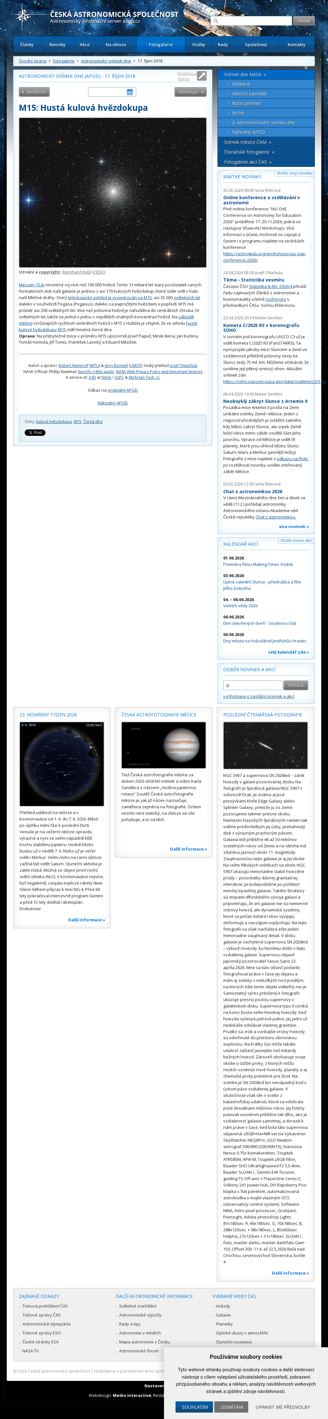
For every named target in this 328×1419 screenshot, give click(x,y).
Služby (198, 44)
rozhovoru (276, 299)
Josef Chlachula (183, 365)
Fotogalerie (161, 44)
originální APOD (123, 390)
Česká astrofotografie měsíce (158, 715)
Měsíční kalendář (249, 94)
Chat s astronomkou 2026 (252, 491)
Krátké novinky (242, 177)
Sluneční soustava (234, 1342)
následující (188, 92)
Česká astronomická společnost (59, 1371)
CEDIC (98, 272)
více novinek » (294, 526)
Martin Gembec (269, 318)
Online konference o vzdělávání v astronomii (261, 200)
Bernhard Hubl (76, 272)
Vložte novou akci (296, 540)
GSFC (119, 377)
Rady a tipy (130, 1324)
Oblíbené (241, 84)
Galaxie (223, 1315)
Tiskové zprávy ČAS (41, 1315)
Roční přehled (246, 103)
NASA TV (30, 1351)
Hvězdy (223, 1306)
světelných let (187, 297)
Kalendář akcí (240, 544)
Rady (223, 44)
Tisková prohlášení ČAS (45, 1306)
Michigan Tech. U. (144, 377)
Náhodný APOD (113, 403)
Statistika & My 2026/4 (270, 286)
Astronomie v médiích (140, 1333)
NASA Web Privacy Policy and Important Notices (159, 371)
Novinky (57, 44)
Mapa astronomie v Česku (144, 1342)
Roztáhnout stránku (188, 76)
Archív (238, 113)
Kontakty (297, 44)
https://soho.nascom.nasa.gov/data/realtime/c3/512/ (274, 381)
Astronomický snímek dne (106, 61)
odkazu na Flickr (292, 458)
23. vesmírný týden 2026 (48, 715)
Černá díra (92, 421)
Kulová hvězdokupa (54, 421)
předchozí (36, 92)
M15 (77, 421)
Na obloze (116, 44)
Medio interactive (132, 1395)
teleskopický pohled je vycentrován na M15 (110, 297)
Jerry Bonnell (116, 365)
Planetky (224, 1324)
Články (27, 44)
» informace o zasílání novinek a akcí (258, 696)
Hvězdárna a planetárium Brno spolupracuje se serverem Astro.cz (158, 1371)
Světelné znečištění (137, 1306)
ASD (92, 377)
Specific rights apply (96, 371)
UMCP (135, 365)
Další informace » (86, 920)
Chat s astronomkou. (276, 517)
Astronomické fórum (139, 1351)
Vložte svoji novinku (294, 173)
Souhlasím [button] (195, 1407)
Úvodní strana (32, 61)
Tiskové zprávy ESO (41, 1333)
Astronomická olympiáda (46, 1324)
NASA (106, 377)
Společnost (256, 44)
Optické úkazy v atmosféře (242, 1333)
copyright (49, 272)
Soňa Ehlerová (268, 190)
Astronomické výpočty (140, 1315)
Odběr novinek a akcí (249, 669)
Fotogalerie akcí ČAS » (248, 162)
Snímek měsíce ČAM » (247, 142)
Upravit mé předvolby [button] (283, 1407)
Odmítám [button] (232, 1407)
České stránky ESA (40, 1342)
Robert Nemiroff (73, 365)
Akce (85, 44)
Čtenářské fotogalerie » (249, 152)
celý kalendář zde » (288, 652)
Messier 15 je (32, 285)
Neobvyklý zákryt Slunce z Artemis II (265, 401)
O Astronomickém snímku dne (263, 122)
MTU (95, 365)
